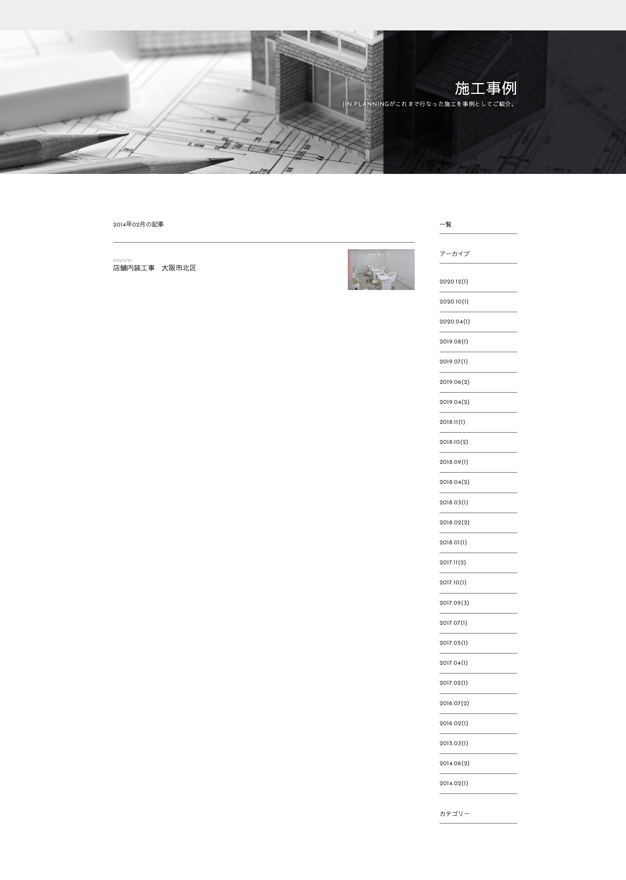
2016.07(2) (454, 703)
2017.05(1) (454, 643)
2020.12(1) (454, 282)
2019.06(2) (455, 382)
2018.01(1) (453, 543)
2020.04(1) (455, 322)
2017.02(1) (454, 683)
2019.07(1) (454, 362)
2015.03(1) (454, 743)
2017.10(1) (453, 583)
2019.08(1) (454, 342)
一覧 (446, 225)
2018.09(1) (454, 462)
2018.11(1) (452, 422)
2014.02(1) (454, 783)
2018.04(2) (455, 482)
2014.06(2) (455, 763)
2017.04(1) (454, 663)
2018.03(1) (454, 503)
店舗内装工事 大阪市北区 (154, 268)
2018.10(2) (454, 442)
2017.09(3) (454, 603)
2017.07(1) (453, 623)
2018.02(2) (455, 523)
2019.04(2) (455, 402)
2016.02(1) (454, 723)
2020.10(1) (454, 302)
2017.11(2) (453, 563)
